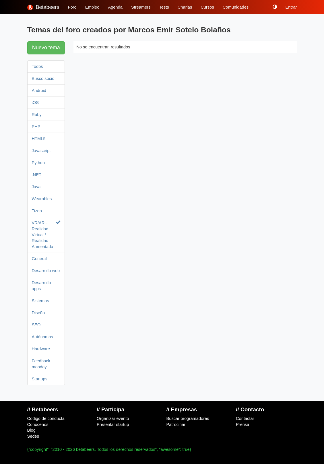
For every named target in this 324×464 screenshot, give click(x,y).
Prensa (242, 424)
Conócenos (37, 424)
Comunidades (236, 7)
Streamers (141, 7)
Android (39, 90)
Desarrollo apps (41, 285)
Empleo (92, 7)
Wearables (42, 198)
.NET (36, 174)
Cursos (207, 7)
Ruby (37, 114)
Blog (31, 430)
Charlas (185, 7)
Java (36, 186)
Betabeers (43, 7)
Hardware (41, 349)
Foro (72, 7)
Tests (164, 7)
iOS (35, 102)
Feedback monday (41, 364)
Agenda (115, 7)
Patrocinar (176, 424)
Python (38, 162)
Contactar (245, 418)
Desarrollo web (46, 270)
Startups (40, 379)
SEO (36, 325)
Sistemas (40, 300)
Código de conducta (46, 418)
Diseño (38, 312)
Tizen (37, 211)
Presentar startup (113, 424)
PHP (36, 126)
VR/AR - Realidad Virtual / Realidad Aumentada (46, 234)
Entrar (291, 7)
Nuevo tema (46, 47)
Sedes (33, 436)
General (39, 258)
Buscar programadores (187, 418)
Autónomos (42, 337)
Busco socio (43, 78)
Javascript (41, 150)
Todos (37, 66)
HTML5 (39, 138)
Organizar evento (113, 418)
